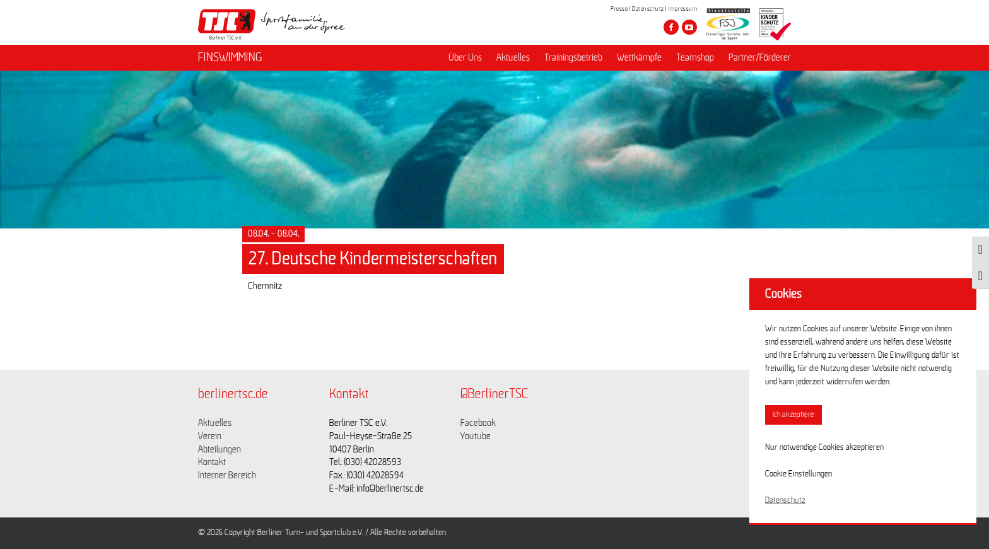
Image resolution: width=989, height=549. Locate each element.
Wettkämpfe (639, 57)
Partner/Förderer (760, 57)
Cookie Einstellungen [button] (798, 473)
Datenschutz (648, 9)
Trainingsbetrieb (573, 57)
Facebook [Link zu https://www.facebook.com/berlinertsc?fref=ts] (478, 423)
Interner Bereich (227, 475)
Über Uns (465, 57)
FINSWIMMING (230, 57)
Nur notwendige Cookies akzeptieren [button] (824, 447)
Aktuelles (513, 57)
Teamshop (695, 57)
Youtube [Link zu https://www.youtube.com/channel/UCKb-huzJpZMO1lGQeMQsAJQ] (475, 436)
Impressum (683, 9)
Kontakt (212, 462)
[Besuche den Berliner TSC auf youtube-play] (689, 27)
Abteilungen (219, 449)
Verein (209, 436)
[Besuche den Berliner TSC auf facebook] (671, 27)
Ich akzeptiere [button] (793, 415)
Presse (619, 9)
